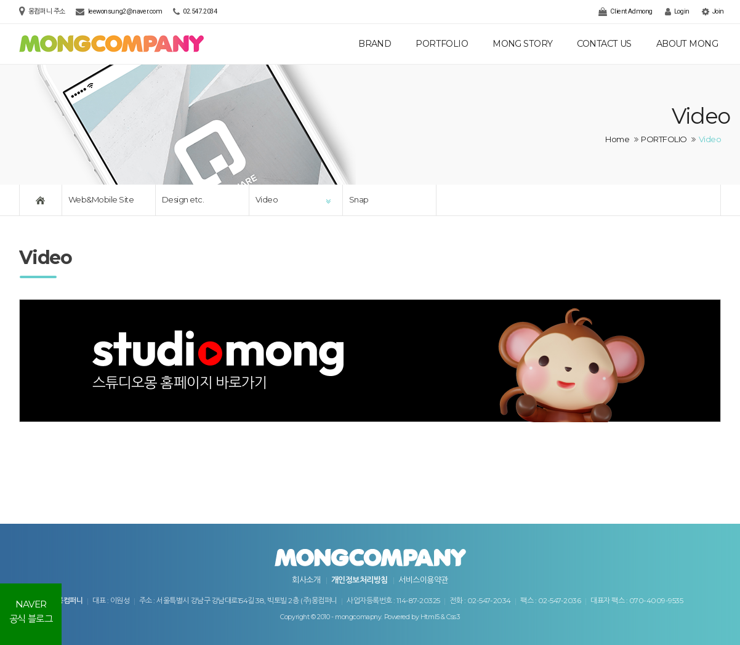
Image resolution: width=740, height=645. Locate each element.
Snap (359, 199)
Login (677, 11)
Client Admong (625, 11)
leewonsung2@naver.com (125, 11)
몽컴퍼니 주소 (47, 11)
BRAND (374, 43)
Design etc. (183, 199)
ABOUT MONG (687, 43)
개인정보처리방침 (359, 580)
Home (617, 139)
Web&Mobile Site (101, 199)
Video (266, 199)
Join (713, 11)
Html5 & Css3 (440, 617)
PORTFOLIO (442, 43)
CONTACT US (604, 43)
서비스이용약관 (423, 580)
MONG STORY (522, 43)
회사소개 (306, 580)
